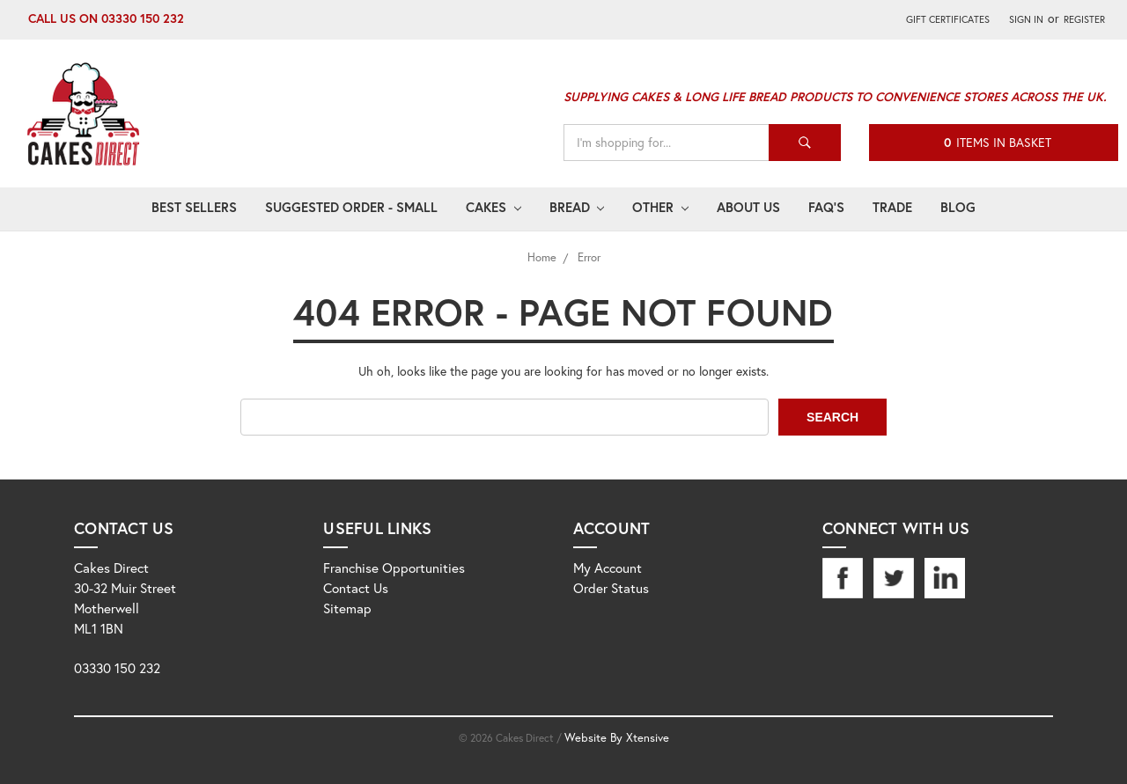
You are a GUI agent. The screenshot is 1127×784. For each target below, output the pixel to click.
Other (660, 207)
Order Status (611, 588)
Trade (892, 207)
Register (1084, 19)
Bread (577, 207)
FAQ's (826, 207)
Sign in (1026, 19)
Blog (958, 207)
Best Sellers (194, 207)
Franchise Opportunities (394, 567)
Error (589, 257)
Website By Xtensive (616, 737)
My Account (607, 567)
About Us (748, 207)
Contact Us (355, 588)
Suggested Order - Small (351, 207)
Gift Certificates (948, 19)
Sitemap (347, 608)
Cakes (493, 207)
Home (541, 257)
